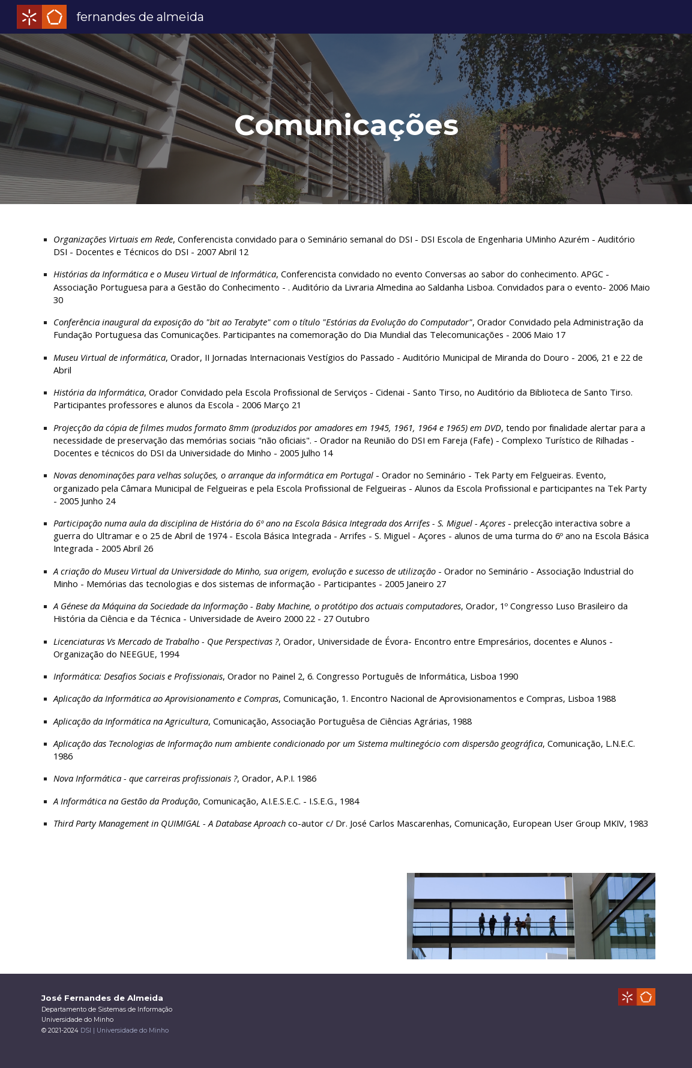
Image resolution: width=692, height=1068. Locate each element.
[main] (346, 119)
